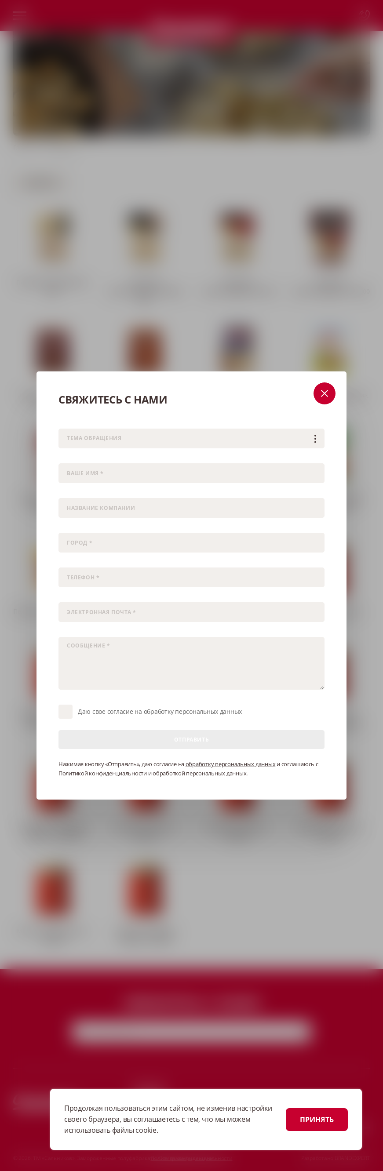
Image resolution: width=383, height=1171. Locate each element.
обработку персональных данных (231, 764)
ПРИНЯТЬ (317, 1119)
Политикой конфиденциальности (102, 773)
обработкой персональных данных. (200, 773)
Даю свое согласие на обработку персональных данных (160, 711)
